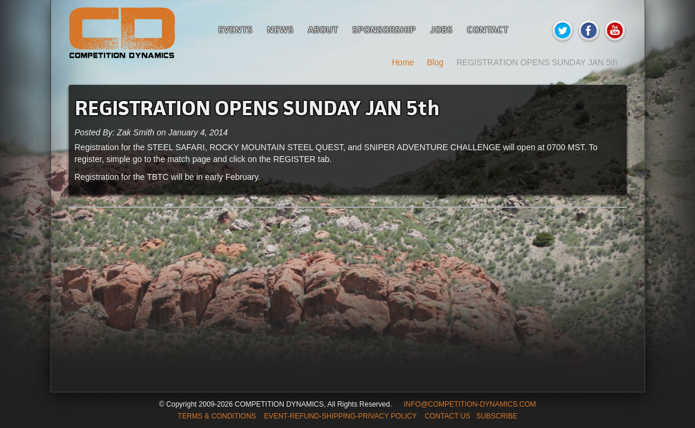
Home (403, 62)
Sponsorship (384, 29)
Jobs (441, 29)
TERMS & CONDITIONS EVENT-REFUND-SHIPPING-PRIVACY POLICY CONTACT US (323, 416)
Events (235, 29)
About (323, 29)
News (280, 29)
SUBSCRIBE (496, 416)
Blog (435, 62)
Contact (488, 29)
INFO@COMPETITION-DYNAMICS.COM (470, 404)
